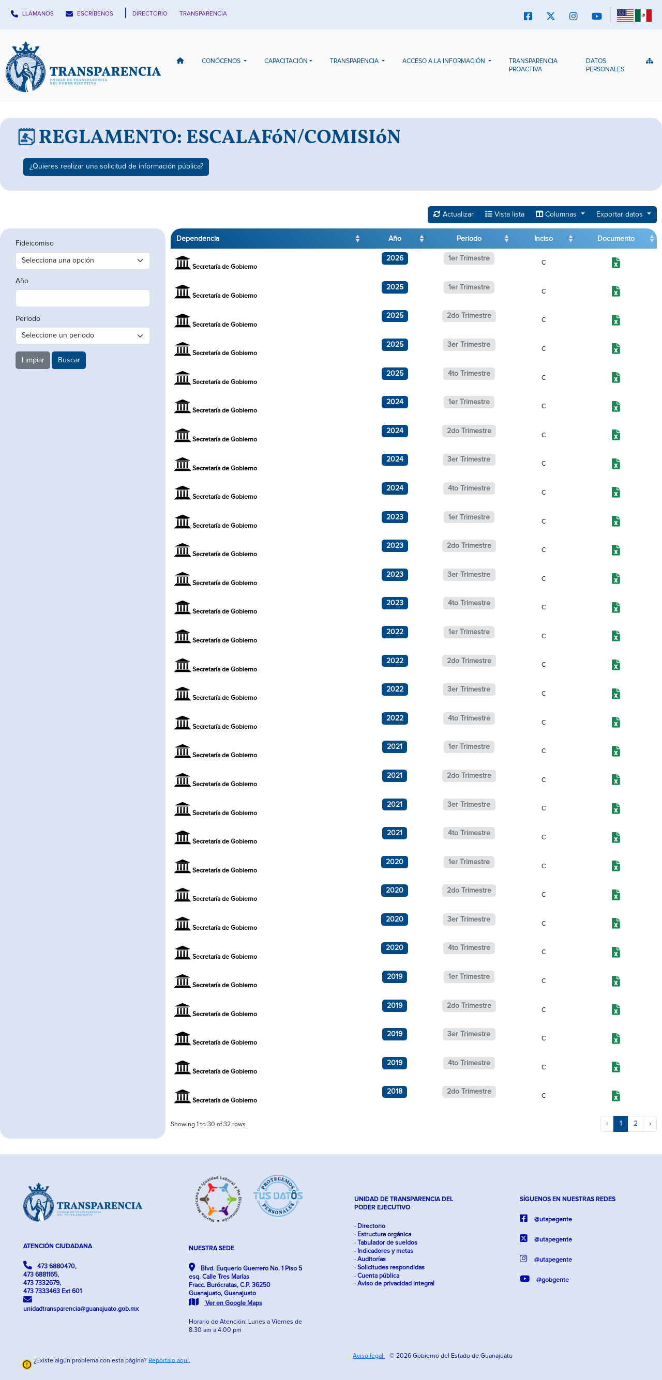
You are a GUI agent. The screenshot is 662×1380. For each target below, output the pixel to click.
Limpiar (33, 360)
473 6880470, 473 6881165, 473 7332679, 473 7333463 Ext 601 (52, 1278)
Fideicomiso (35, 243)
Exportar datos (620, 214)
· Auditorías (370, 1259)
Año (22, 281)
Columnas (557, 214)
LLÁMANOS (32, 14)
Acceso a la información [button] (444, 61)
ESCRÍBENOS (89, 14)
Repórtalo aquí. (169, 1360)
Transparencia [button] (355, 61)
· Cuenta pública (376, 1275)
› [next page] (650, 1123)
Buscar (69, 360)
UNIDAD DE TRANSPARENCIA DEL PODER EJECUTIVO (403, 1203)
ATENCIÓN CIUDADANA (57, 1246)
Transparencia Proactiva (533, 65)
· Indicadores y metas (383, 1251)
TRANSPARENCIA (203, 14)
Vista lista (504, 214)
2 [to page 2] (636, 1123)
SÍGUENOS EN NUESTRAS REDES (567, 1199)
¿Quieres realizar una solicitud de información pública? (116, 166)
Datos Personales (605, 65)
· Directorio (369, 1226)
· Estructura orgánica (382, 1234)
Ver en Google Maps (225, 1303)
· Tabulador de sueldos (385, 1242)
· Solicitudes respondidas (389, 1267)
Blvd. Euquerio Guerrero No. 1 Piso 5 (245, 1285)
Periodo (28, 319)
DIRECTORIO (150, 14)
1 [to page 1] (621, 1123)
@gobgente (544, 1279)
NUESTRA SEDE (211, 1248)
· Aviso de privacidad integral (394, 1283)
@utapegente (546, 1218)
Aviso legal (369, 1356)
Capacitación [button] (286, 61)
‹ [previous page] (607, 1123)
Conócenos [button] (222, 61)
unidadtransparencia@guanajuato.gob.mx (81, 1303)
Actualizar (453, 214)
